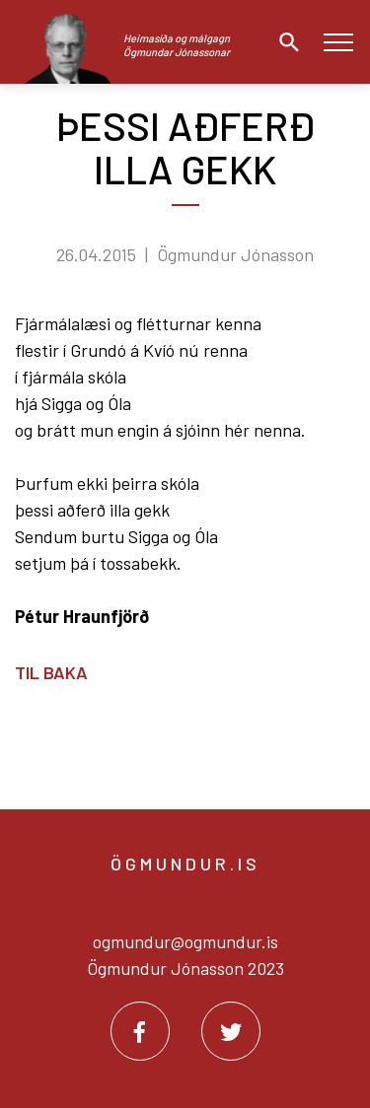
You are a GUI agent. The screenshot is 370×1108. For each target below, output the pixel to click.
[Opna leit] (284, 42)
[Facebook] (140, 1031)
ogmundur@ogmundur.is (185, 941)
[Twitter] (230, 1031)
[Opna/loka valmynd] (338, 42)
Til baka (51, 672)
